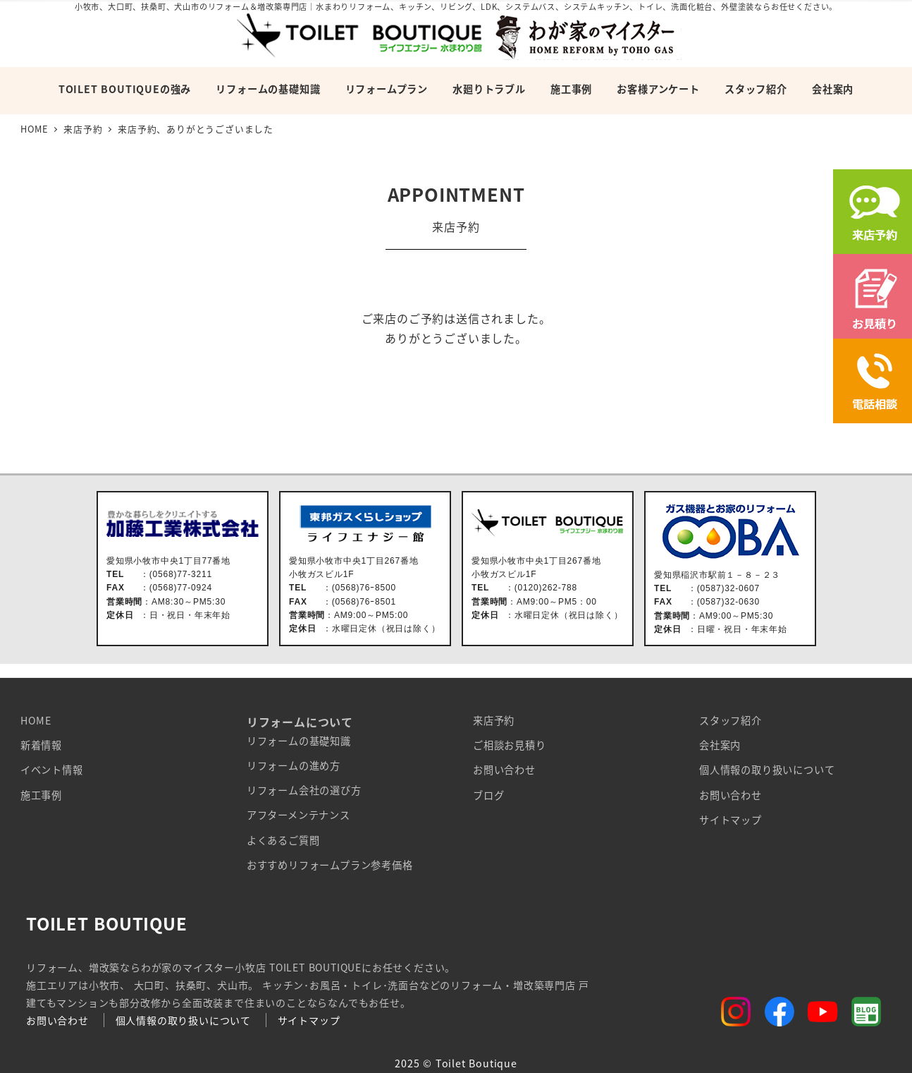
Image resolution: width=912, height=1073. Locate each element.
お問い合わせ (504, 770)
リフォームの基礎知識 (299, 741)
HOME (35, 720)
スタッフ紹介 (730, 720)
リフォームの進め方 (293, 765)
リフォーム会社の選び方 (304, 790)
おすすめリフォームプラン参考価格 (330, 865)
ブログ (488, 795)
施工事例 (41, 795)
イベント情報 (51, 770)
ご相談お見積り (509, 745)
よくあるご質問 (283, 840)
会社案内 (720, 745)
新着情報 (41, 745)
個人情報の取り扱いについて (766, 770)
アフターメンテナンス (298, 815)
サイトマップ (730, 820)
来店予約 (493, 720)
